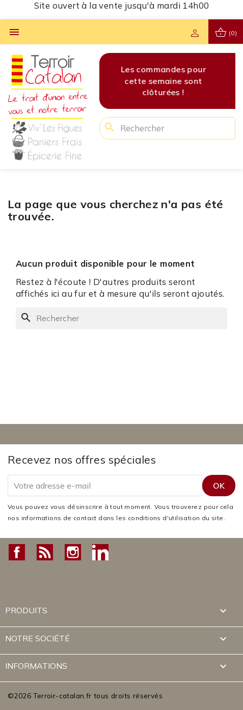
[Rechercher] (167, 128)
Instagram (73, 552)
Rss (45, 552)
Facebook (17, 552)
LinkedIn (100, 552)
